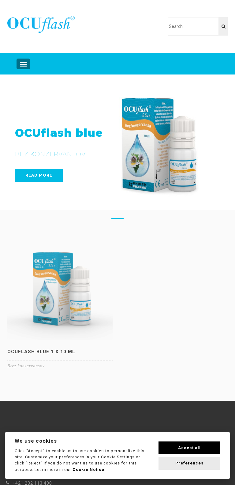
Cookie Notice (88, 469)
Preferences (189, 463)
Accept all (189, 447)
